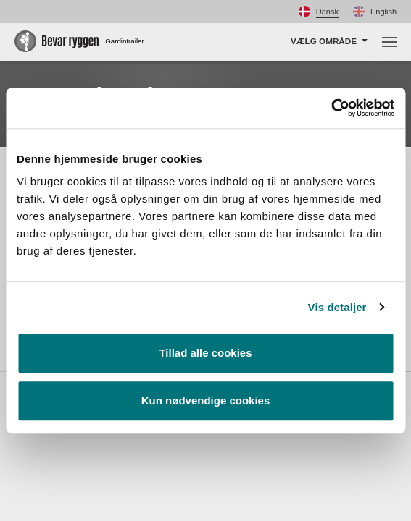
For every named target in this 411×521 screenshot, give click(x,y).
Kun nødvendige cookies (205, 400)
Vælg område (324, 41)
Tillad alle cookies (205, 353)
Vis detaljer (337, 307)
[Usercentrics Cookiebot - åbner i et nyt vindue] (330, 107)
